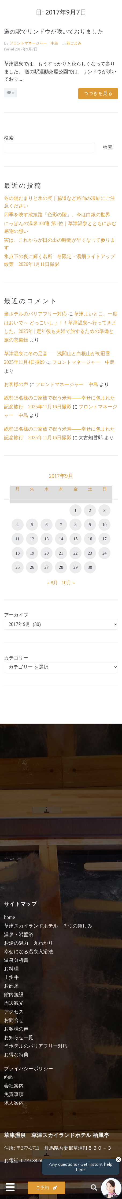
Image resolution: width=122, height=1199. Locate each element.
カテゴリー (16, 658)
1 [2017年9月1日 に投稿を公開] (76, 510)
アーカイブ (16, 615)
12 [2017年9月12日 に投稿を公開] (32, 539)
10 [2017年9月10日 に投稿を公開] (104, 524)
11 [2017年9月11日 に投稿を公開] (18, 539)
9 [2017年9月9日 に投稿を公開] (90, 524)
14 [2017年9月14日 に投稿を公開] (61, 539)
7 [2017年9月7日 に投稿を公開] (61, 524)
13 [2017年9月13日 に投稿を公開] (46, 539)
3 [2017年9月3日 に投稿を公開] (104, 510)
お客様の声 (16, 384)
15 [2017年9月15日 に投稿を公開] (75, 539)
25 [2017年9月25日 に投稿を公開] (17, 567)
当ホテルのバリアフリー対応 (35, 314)
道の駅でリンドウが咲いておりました (53, 31)
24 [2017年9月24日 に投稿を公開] (104, 553)
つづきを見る (98, 93)
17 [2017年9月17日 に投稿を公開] (104, 539)
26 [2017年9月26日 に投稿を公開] (32, 567)
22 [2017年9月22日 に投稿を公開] (75, 553)
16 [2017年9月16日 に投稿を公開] (90, 539)
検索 (9, 138)
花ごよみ (74, 43)
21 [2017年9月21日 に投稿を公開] (61, 553)
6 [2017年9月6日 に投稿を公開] (46, 524)
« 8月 (52, 582)
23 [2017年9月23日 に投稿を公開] (90, 553)
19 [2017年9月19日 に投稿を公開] (32, 553)
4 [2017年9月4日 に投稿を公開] (17, 524)
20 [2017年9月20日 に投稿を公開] (46, 553)
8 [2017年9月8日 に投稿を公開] (76, 524)
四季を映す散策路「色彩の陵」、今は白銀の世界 (57, 214)
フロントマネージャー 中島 (33, 43)
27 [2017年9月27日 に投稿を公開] (46, 567)
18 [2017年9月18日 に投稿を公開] (17, 553)
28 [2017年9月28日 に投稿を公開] (61, 567)
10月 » (68, 582)
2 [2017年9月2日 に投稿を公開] (90, 510)
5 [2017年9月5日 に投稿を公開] (32, 524)
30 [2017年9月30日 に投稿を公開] (90, 567)
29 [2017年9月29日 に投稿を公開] (75, 567)
